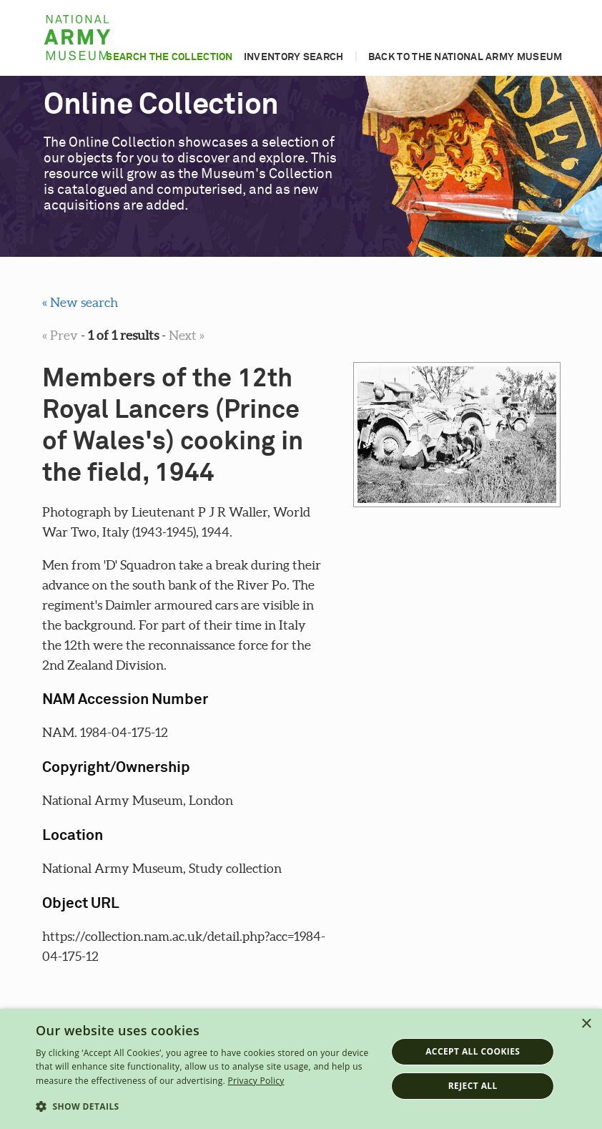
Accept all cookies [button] (472, 1051)
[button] (206, 1106)
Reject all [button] (473, 1086)
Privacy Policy (255, 1081)
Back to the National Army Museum (465, 57)
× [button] (586, 1024)
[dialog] (301, 1069)
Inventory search (294, 57)
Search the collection (169, 57)
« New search (80, 302)
